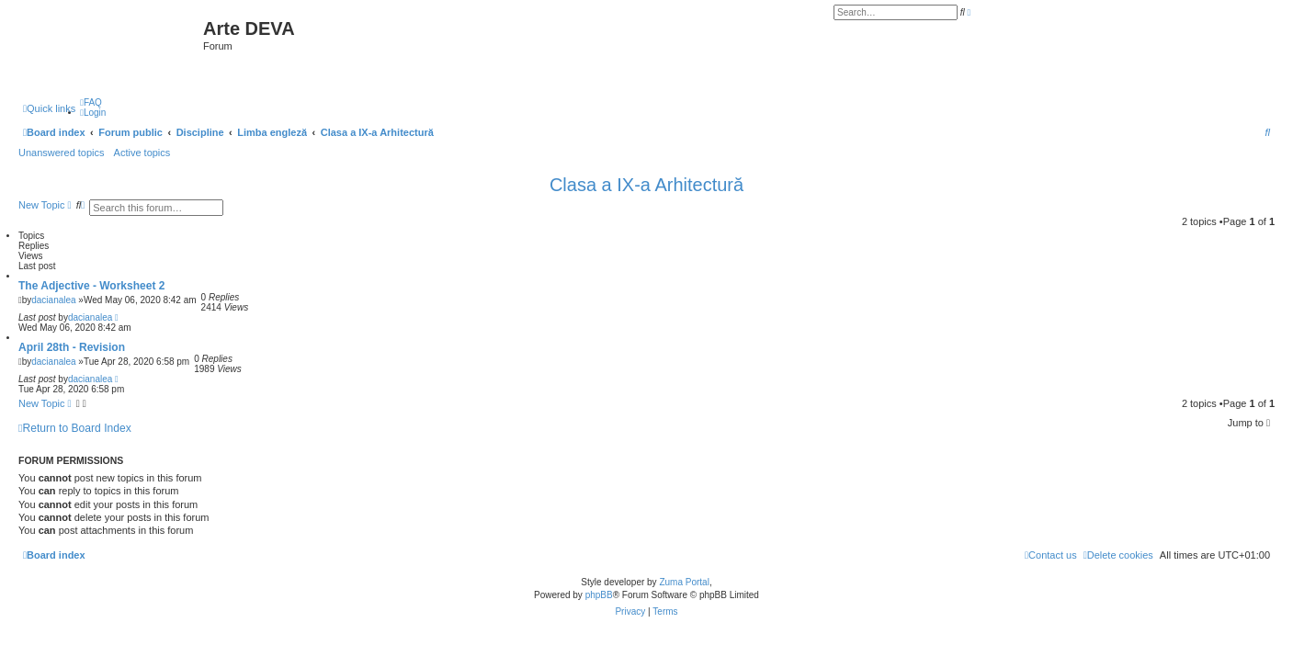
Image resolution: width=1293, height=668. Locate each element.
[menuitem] (91, 102)
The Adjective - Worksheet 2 (91, 285)
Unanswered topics (61, 152)
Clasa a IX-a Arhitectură (646, 185)
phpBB (599, 595)
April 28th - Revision (71, 347)
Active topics (142, 152)
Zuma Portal (684, 582)
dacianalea (53, 300)
